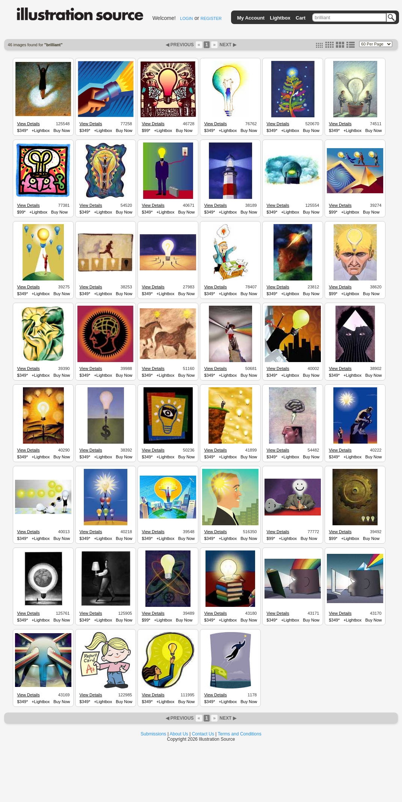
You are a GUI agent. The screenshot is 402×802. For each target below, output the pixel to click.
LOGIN (186, 18)
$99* (146, 130)
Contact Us (203, 734)
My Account (250, 18)
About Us (179, 734)
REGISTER (211, 18)
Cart (300, 18)
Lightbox (280, 18)
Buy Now (61, 130)
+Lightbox (41, 130)
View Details (28, 123)
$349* (22, 130)
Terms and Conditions (239, 734)
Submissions (153, 734)
